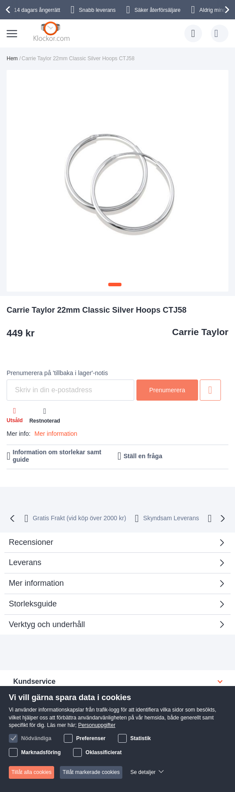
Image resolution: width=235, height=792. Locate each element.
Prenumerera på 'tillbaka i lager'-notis (57, 372)
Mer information (55, 433)
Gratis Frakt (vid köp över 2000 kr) (79, 518)
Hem (12, 58)
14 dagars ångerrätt (37, 10)
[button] (114, 284)
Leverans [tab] (25, 562)
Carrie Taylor (200, 332)
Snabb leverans (97, 10)
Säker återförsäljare (158, 10)
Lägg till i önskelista (210, 390)
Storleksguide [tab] (33, 603)
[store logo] (53, 31)
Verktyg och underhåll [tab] (47, 624)
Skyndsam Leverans (171, 518)
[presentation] (9, 9)
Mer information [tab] (36, 583)
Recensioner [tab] (114, 545)
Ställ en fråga (143, 456)
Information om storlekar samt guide (57, 456)
